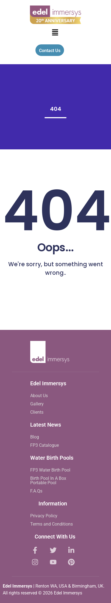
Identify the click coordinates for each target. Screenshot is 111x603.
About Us (39, 395)
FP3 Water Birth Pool (50, 470)
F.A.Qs (36, 491)
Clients (36, 412)
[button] (54, 33)
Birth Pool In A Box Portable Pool (48, 480)
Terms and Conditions (51, 524)
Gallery (37, 404)
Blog (34, 437)
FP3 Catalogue (44, 445)
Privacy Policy (43, 515)
